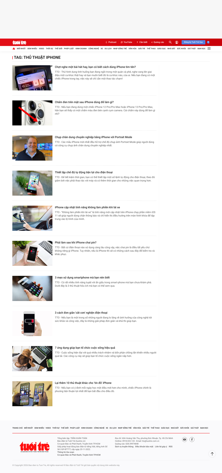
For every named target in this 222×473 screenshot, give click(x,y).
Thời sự (49, 49)
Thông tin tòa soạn (65, 452)
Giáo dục (161, 49)
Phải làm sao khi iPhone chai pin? (75, 242)
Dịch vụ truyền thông (124, 447)
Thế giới (58, 49)
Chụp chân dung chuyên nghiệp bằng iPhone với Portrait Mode (93, 137)
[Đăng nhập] (177, 42)
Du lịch (108, 49)
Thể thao (151, 49)
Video (41, 49)
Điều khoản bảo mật (144, 447)
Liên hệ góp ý (161, 447)
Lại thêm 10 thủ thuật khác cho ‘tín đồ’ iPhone (83, 383)
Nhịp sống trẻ (120, 49)
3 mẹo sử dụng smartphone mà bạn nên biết (82, 277)
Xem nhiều (32, 49)
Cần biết (141, 42)
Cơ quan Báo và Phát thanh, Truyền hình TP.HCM (79, 455)
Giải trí (141, 49)
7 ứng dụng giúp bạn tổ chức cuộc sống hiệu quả (85, 347)
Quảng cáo (157, 42)
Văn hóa (133, 49)
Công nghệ (93, 49)
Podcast (110, 42)
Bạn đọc (202, 49)
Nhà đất (171, 49)
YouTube (126, 42)
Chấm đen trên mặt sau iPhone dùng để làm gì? (84, 102)
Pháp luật (69, 49)
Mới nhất (21, 49)
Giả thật (192, 49)
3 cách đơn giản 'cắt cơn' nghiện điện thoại (81, 312)
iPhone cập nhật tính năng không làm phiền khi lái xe (87, 207)
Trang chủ (17, 428)
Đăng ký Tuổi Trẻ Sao (193, 42)
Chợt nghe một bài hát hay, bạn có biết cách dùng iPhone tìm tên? (95, 67)
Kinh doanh (81, 49)
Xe (102, 49)
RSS (171, 447)
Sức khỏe (181, 49)
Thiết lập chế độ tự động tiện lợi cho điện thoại (84, 172)
